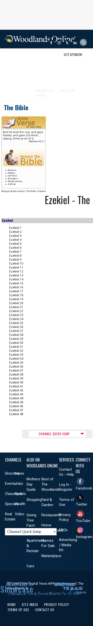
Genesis (12, 170)
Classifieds (14, 493)
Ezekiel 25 (16, 323)
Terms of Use (18, 609)
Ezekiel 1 (15, 228)
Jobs (19, 483)
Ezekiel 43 (16, 394)
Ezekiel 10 (16, 263)
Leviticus (12, 175)
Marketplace (51, 556)
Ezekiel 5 (15, 243)
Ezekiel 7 (15, 251)
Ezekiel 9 (15, 259)
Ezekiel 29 (16, 339)
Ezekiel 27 (16, 331)
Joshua (12, 184)
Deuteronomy (15, 181)
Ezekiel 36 (16, 366)
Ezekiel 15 (16, 283)
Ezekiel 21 (16, 307)
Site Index (30, 604)
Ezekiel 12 (16, 271)
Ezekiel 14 (16, 279)
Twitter (81, 504)
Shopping (34, 499)
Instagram (84, 537)
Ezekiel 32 (16, 351)
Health (28, 76)
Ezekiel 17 (16, 291)
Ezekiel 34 (16, 358)
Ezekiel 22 (16, 311)
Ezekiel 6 (15, 247)
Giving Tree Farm (31, 520)
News (19, 473)
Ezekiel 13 (16, 275)
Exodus (11, 173)
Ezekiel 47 (16, 410)
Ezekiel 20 (16, 303)
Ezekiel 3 (15, 236)
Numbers (13, 178)
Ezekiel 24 (16, 319)
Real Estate (47, 76)
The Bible (16, 107)
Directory (12, 473)
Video (19, 514)
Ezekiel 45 (16, 402)
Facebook (84, 488)
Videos (66, 76)
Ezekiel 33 (16, 354)
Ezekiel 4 (15, 240)
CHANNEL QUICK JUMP (54, 433)
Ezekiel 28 (16, 335)
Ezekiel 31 (16, 347)
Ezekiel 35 (16, 362)
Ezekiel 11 (16, 267)
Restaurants (51, 515)
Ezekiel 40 (16, 382)
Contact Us (45, 609)
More (79, 76)
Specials (12, 504)
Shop (11, 58)
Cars (30, 566)
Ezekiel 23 (16, 315)
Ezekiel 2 (15, 232)
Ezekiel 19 (16, 299)
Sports (13, 76)
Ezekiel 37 (16, 370)
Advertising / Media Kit (68, 545)
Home (11, 604)
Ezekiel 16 (16, 287)
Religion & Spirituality (12, 191)
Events (10, 483)
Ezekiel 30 (16, 343)
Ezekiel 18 (16, 295)
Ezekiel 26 (16, 327)
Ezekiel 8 (15, 255)
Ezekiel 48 (16, 414)
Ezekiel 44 (16, 398)
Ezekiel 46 (16, 406)
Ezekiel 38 (16, 374)
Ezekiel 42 (16, 390)
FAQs (63, 530)
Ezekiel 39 (16, 378)
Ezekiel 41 (16, 386)
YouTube (83, 520)
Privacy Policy (56, 604)
